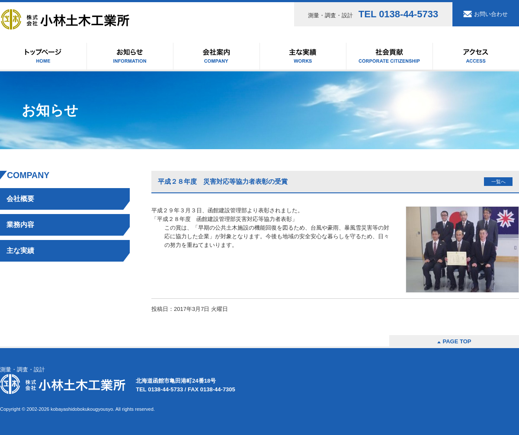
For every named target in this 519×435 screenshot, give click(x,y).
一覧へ (498, 181)
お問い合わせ (491, 14)
